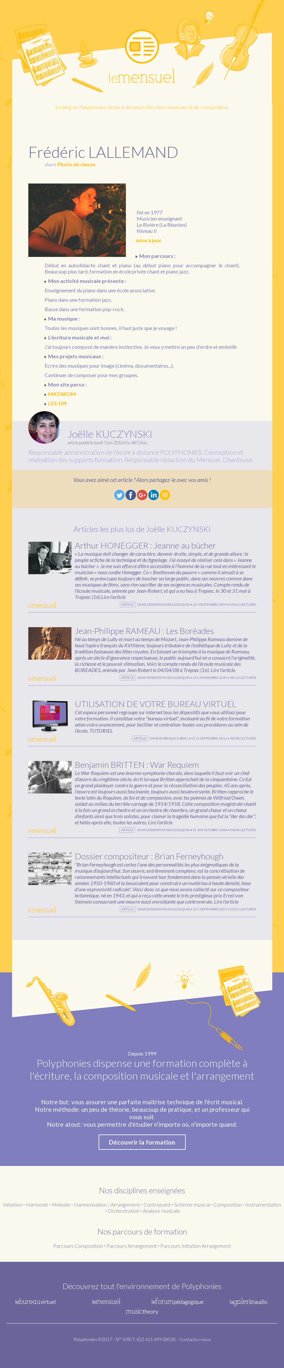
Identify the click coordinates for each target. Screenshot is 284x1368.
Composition (227, 1204)
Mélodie (61, 1204)
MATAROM (62, 394)
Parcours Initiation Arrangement (195, 1246)
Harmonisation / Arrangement (107, 1204)
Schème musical (192, 1204)
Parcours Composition (78, 1246)
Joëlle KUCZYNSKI (110, 433)
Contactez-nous (195, 1339)
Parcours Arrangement (131, 1246)
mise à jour (149, 240)
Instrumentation (263, 1204)
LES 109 (57, 403)
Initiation (12, 1204)
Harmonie (37, 1204)
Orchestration (123, 1211)
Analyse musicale (161, 1211)
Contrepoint (157, 1204)
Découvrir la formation (142, 1142)
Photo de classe (76, 164)
